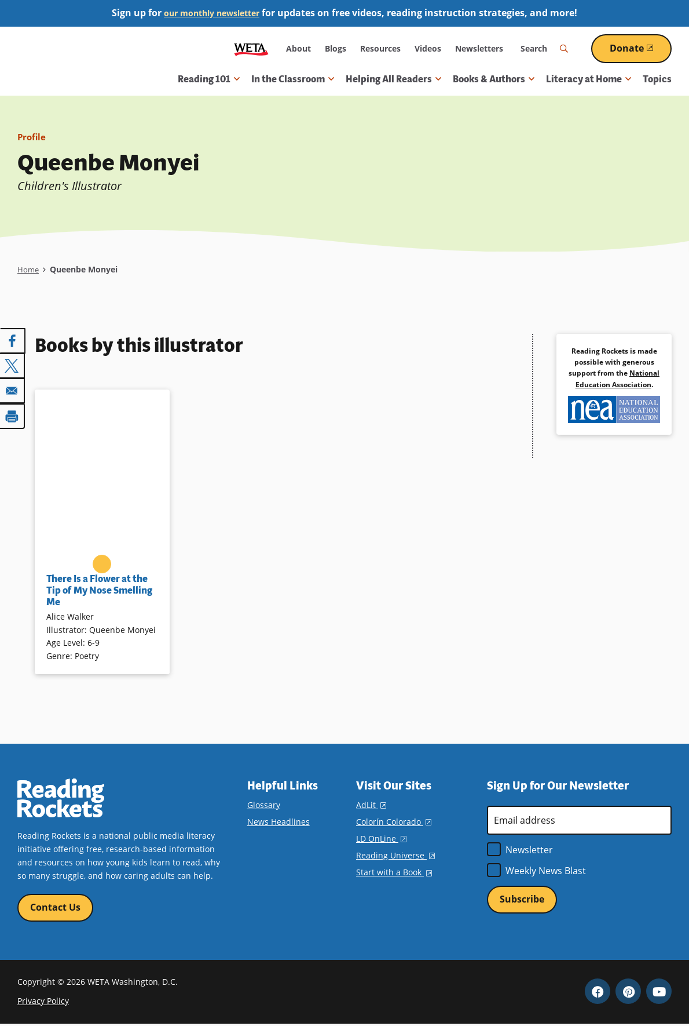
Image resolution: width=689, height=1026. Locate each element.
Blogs (335, 48)
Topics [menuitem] (657, 79)
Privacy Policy (43, 1001)
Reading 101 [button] (209, 79)
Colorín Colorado (393, 821)
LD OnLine (381, 838)
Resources (380, 48)
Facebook (597, 993)
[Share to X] (12, 365)
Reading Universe (395, 855)
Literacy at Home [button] (588, 79)
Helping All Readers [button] (393, 79)
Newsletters (479, 48)
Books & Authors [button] (493, 79)
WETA (251, 48)
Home (28, 269)
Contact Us (55, 907)
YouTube (659, 993)
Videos (428, 48)
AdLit (371, 804)
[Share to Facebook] (12, 341)
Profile (32, 136)
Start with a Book (394, 872)
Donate (641, 48)
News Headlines (278, 821)
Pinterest (628, 993)
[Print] (12, 414)
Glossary (263, 804)
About (298, 48)
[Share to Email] (12, 389)
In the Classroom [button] (292, 79)
